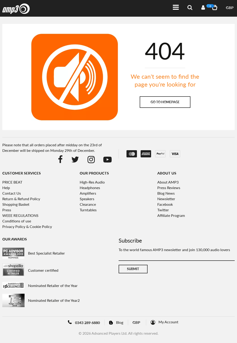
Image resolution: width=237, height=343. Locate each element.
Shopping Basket (15, 204)
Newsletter (166, 198)
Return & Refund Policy (21, 198)
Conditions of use (16, 221)
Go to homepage (165, 102)
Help (6, 187)
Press (6, 210)
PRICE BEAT (12, 182)
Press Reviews (168, 187)
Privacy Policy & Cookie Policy (27, 226)
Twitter (163, 210)
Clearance (88, 204)
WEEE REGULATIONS (20, 215)
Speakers (87, 198)
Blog (119, 322)
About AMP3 (168, 182)
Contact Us (11, 193)
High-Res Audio (92, 182)
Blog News (166, 193)
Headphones (90, 187)
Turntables (88, 210)
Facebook (165, 204)
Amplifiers (88, 193)
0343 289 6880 (87, 322)
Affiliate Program (171, 215)
